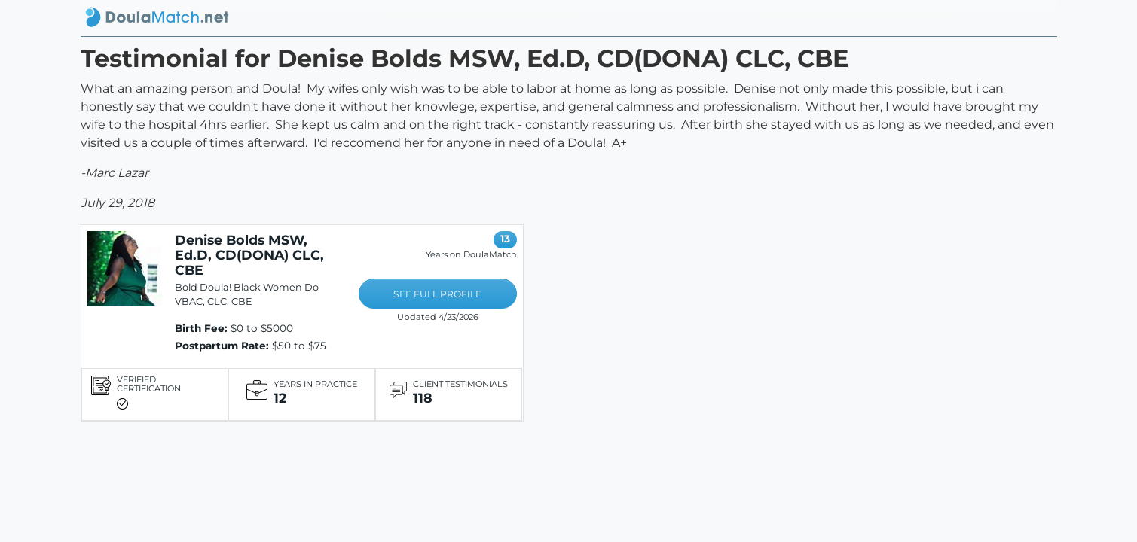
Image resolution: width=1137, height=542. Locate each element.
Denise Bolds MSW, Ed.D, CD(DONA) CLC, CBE (249, 255)
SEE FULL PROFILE (437, 294)
